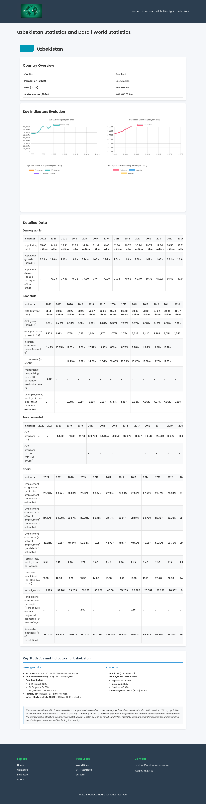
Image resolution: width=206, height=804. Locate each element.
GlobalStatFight (165, 11)
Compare (147, 11)
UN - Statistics (84, 769)
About (20, 779)
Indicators (183, 11)
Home (135, 11)
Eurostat (81, 774)
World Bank (82, 765)
